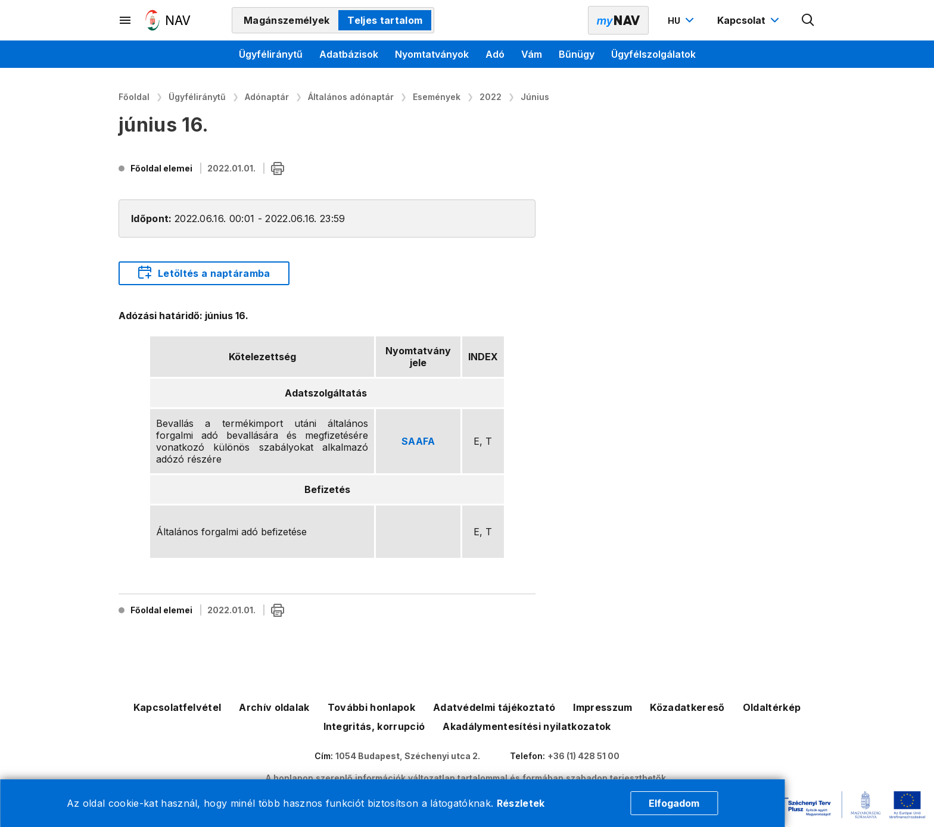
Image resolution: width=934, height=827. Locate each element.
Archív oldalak (274, 707)
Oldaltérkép (772, 707)
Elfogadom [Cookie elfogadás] (674, 803)
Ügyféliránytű (271, 54)
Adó (495, 54)
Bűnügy (576, 54)
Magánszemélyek (286, 20)
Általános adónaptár (351, 97)
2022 (491, 97)
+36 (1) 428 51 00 (583, 756)
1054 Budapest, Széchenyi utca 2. (407, 756)
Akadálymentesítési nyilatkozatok (527, 726)
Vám (531, 54)
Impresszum (602, 707)
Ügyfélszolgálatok (653, 54)
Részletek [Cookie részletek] (521, 803)
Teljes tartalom (384, 20)
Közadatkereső (687, 707)
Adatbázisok (348, 54)
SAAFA (418, 441)
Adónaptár (267, 97)
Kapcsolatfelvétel (177, 707)
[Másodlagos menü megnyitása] (126, 20)
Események (436, 97)
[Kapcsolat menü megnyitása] (749, 20)
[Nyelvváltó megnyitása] (682, 20)
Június (535, 97)
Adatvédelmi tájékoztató (494, 707)
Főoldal (134, 97)
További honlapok (371, 707)
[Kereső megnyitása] (808, 20)
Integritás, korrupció (374, 726)
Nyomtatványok (432, 54)
